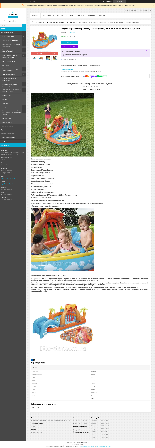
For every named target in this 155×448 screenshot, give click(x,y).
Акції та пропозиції (7, 126)
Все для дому (6, 95)
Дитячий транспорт (8, 74)
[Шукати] (24, 25)
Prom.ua (87, 442)
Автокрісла (5, 65)
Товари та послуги (7, 33)
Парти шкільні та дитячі (9, 61)
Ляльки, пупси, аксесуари (10, 40)
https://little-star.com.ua (8, 178)
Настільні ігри (6, 118)
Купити (69, 43)
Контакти (80, 15)
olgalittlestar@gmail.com (8, 184)
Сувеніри (5, 103)
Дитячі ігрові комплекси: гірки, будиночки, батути (11, 90)
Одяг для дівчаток (8, 36)
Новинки (91, 15)
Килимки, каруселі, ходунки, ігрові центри (11, 45)
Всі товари (47, 15)
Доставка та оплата (7, 134)
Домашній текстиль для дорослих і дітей (9, 85)
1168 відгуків (108, 1)
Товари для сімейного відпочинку (9, 79)
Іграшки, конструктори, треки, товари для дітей (11, 51)
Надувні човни (7, 122)
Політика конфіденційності (103, 446)
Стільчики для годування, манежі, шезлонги (10, 56)
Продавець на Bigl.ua (77, 444)
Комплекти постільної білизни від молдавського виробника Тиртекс (11, 112)
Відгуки (3, 130)
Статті (3, 141)
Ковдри (4, 99)
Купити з (69, 46)
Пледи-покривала (8, 107)
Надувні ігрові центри (73, 22)
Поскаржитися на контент (88, 446)
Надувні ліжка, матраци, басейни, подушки (10, 70)
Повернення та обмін (8, 137)
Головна (35, 15)
